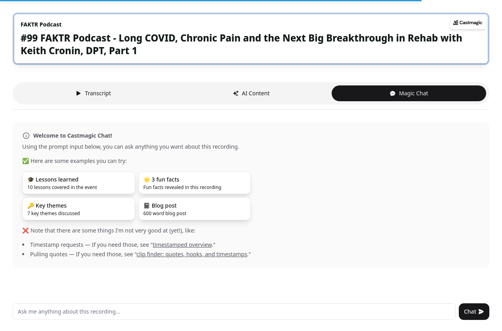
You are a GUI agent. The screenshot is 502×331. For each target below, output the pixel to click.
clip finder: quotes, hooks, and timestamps (192, 254)
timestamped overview (182, 244)
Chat (474, 311)
